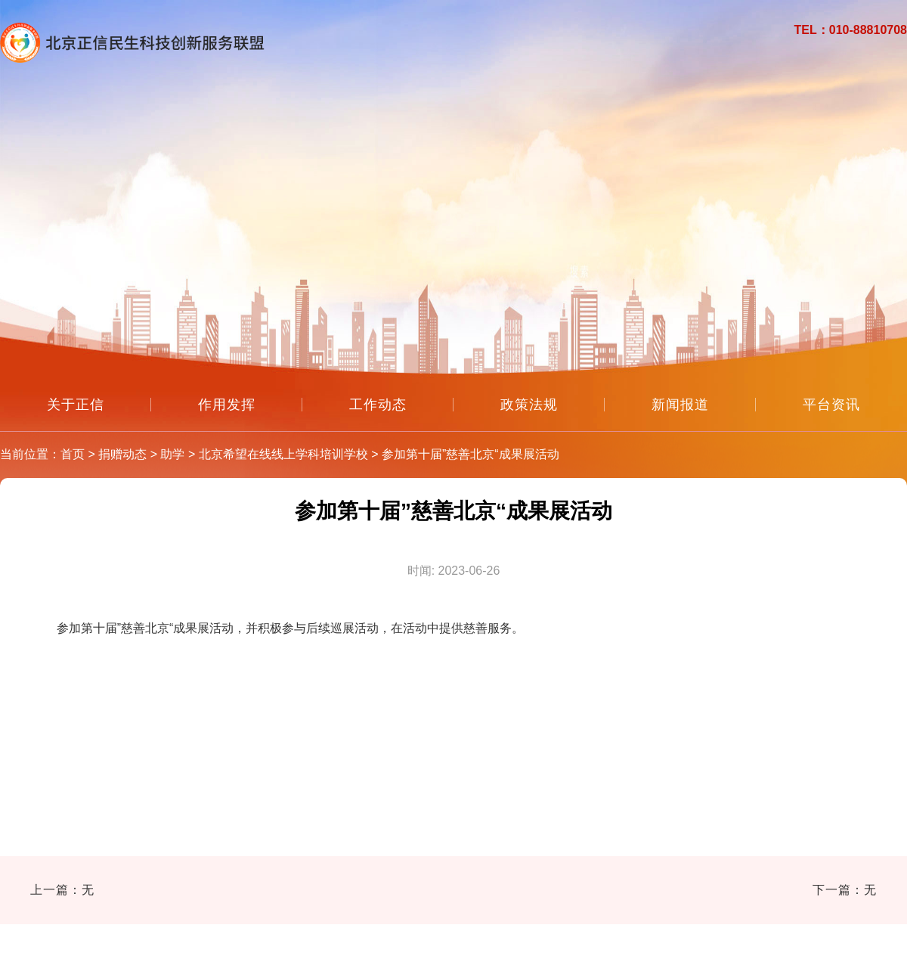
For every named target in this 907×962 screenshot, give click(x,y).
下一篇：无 (845, 889)
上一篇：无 (62, 889)
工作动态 (378, 404)
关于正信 (75, 404)
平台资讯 (831, 404)
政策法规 (529, 404)
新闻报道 (680, 404)
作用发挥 (226, 404)
